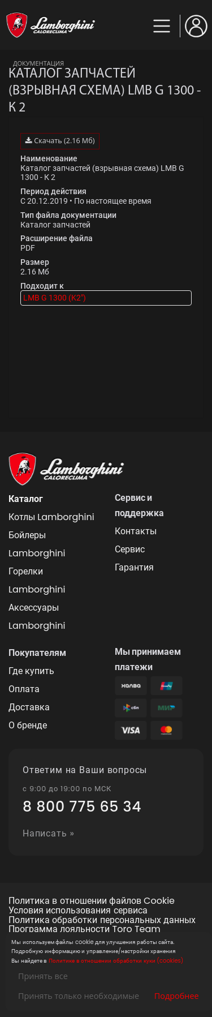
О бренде (27, 725)
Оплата (24, 689)
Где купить (31, 670)
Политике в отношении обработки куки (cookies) (116, 960)
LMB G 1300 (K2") (54, 297)
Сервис (130, 549)
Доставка (29, 707)
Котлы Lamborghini (51, 516)
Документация (38, 63)
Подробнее (176, 995)
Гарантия (134, 567)
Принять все (43, 976)
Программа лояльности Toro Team (84, 929)
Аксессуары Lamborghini (36, 616)
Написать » (49, 834)
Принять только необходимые (78, 995)
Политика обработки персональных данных (102, 920)
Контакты (136, 531)
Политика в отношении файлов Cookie (91, 901)
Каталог (25, 498)
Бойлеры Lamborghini (36, 544)
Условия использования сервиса (78, 911)
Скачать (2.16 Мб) (59, 140)
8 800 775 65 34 (82, 807)
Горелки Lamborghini (36, 580)
